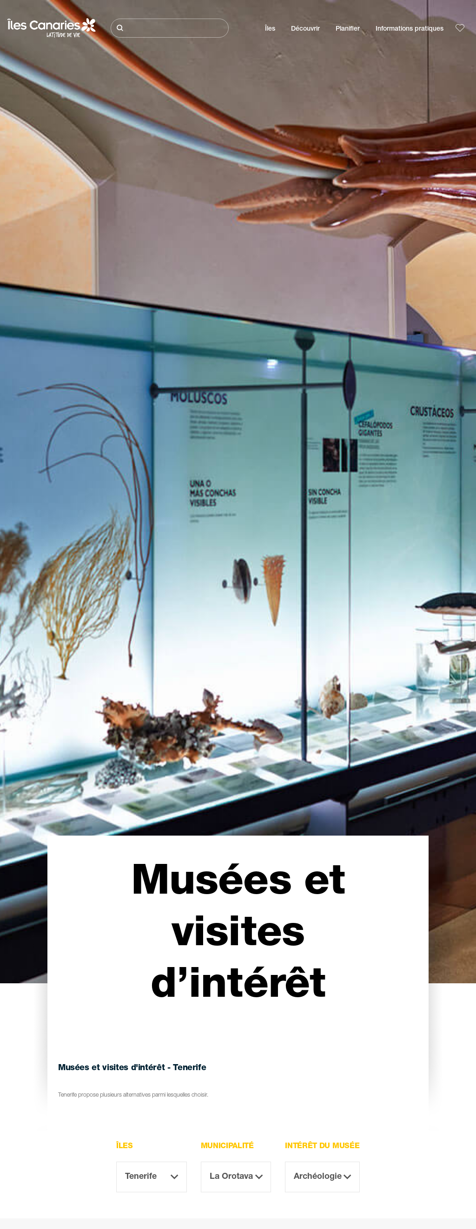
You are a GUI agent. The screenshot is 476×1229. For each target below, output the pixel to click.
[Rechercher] (170, 28)
